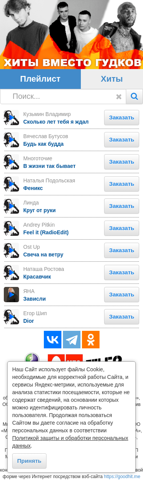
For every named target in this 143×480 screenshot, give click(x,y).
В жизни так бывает (49, 166)
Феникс (33, 188)
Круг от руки (39, 210)
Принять (29, 460)
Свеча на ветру (43, 254)
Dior (28, 321)
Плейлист (40, 79)
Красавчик (37, 277)
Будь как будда (43, 144)
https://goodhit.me (122, 476)
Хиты (112, 79)
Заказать (121, 117)
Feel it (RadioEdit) (46, 232)
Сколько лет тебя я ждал (56, 122)
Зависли (34, 299)
